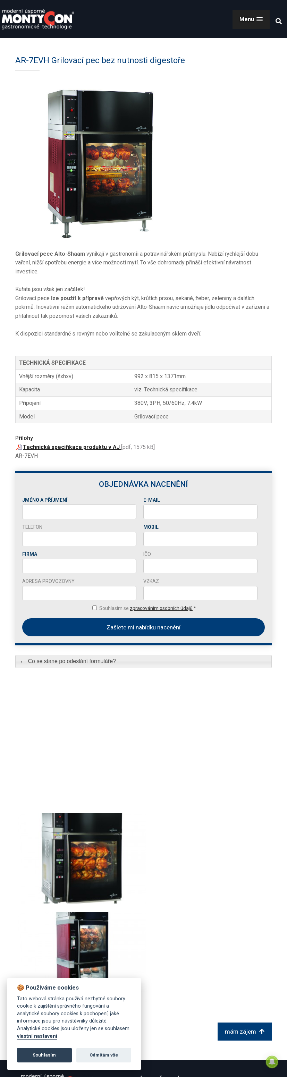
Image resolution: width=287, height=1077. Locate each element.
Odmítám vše (104, 1055)
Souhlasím (44, 1055)
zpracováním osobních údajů (161, 608)
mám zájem (244, 933)
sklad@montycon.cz (213, 996)
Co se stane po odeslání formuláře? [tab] (67, 661)
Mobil (151, 527)
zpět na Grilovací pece (55, 933)
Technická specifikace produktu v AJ (72, 447)
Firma (29, 554)
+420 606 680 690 (210, 1009)
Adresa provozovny (48, 581)
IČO (147, 554)
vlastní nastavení (37, 1036)
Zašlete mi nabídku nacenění (143, 627)
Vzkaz (151, 581)
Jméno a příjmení (44, 500)
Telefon (32, 527)
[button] (251, 19)
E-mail (151, 500)
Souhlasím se (147, 608)
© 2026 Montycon (247, 1065)
